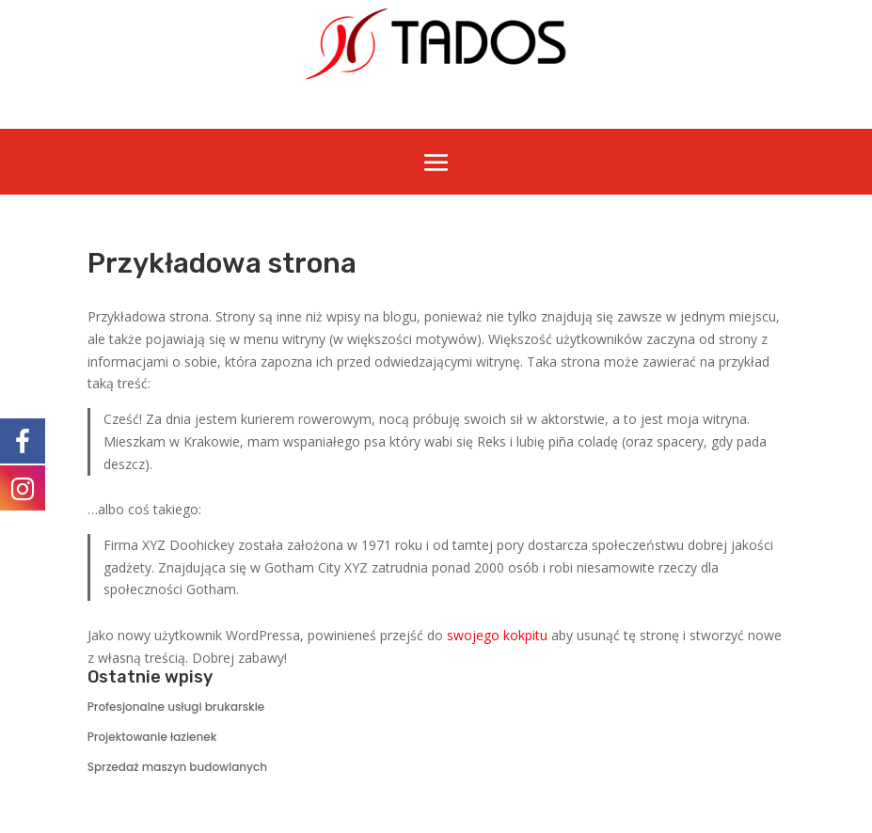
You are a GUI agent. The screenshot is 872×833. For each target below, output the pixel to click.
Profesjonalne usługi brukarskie (176, 707)
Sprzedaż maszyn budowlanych (177, 767)
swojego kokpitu (497, 635)
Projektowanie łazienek (152, 737)
